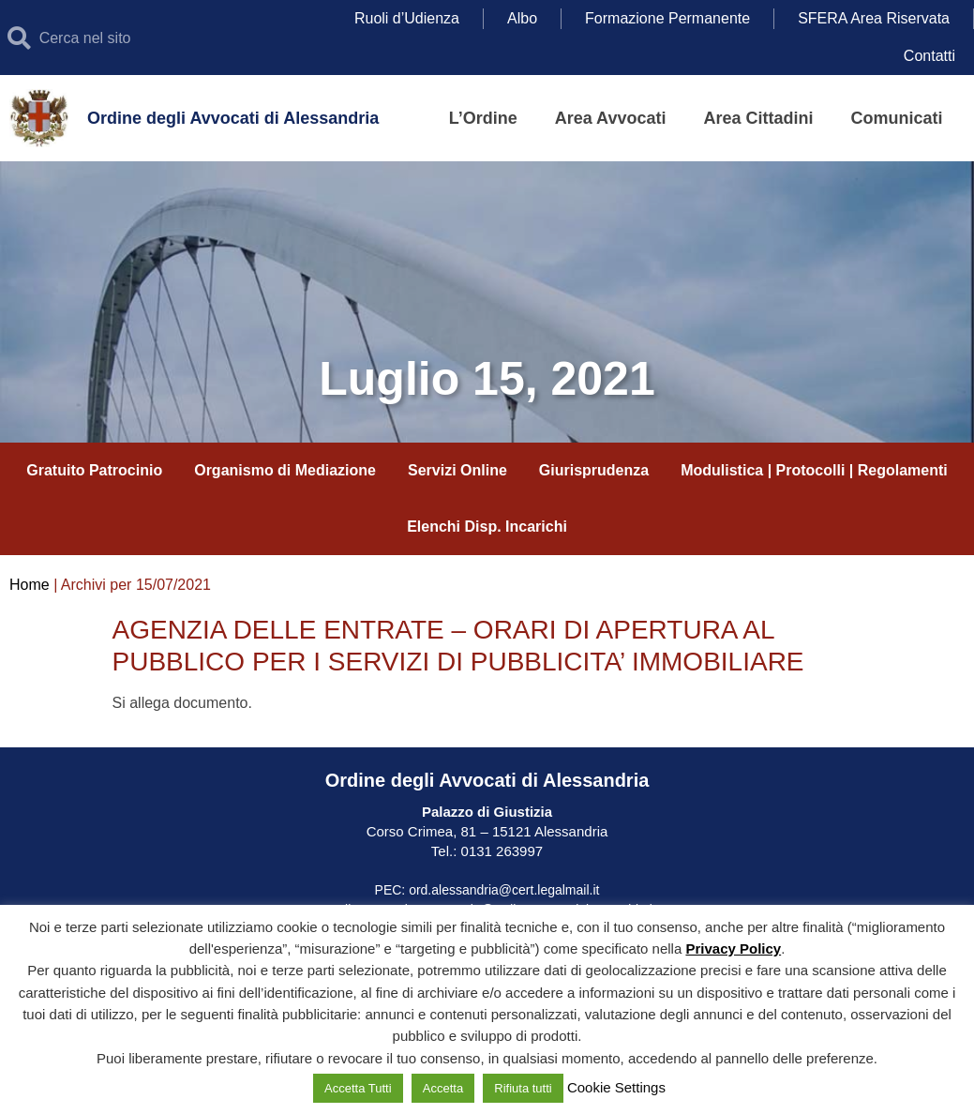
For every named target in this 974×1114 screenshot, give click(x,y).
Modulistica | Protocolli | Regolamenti (814, 470)
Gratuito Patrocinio (94, 470)
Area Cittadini (758, 118)
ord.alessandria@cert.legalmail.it (504, 889)
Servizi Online (457, 470)
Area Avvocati (611, 118)
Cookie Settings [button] (616, 1087)
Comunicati (896, 118)
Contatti (929, 56)
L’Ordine (483, 118)
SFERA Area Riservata (874, 18)
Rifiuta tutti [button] (522, 1088)
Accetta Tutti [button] (358, 1088)
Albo (522, 18)
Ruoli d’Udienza (406, 18)
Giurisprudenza (594, 470)
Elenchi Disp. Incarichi (487, 526)
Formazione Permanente (667, 18)
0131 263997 (500, 851)
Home (29, 585)
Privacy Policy (733, 948)
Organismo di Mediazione (285, 470)
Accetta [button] (443, 1088)
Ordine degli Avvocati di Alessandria (233, 118)
